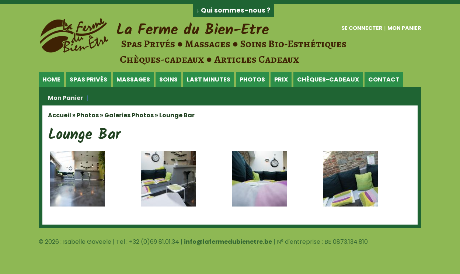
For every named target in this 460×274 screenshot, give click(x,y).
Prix (281, 79)
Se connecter (362, 28)
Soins (168, 79)
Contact (384, 79)
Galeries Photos (129, 115)
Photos (252, 79)
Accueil (59, 115)
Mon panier (404, 28)
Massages (133, 79)
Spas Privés (88, 79)
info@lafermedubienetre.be (228, 241)
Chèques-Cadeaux (328, 79)
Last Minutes (208, 79)
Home (51, 79)
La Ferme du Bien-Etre (192, 30)
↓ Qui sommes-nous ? (233, 10)
